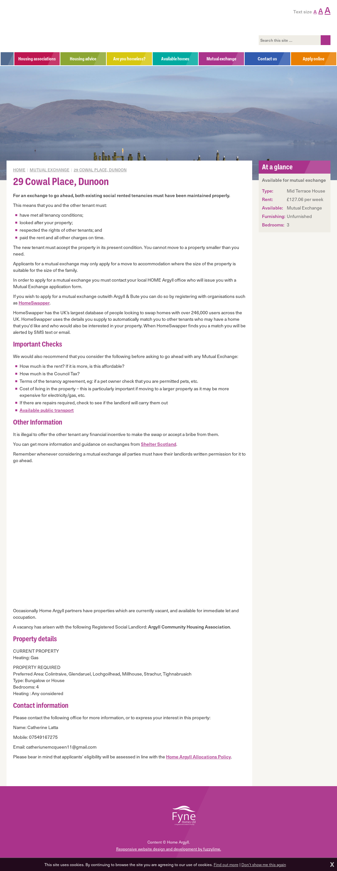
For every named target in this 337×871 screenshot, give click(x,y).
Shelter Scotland (158, 444)
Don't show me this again (263, 864)
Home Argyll (52, 26)
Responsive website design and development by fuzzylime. (168, 848)
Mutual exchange (49, 169)
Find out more (226, 864)
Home (19, 169)
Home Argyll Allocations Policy (198, 757)
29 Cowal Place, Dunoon (100, 169)
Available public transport (47, 410)
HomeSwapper (34, 303)
